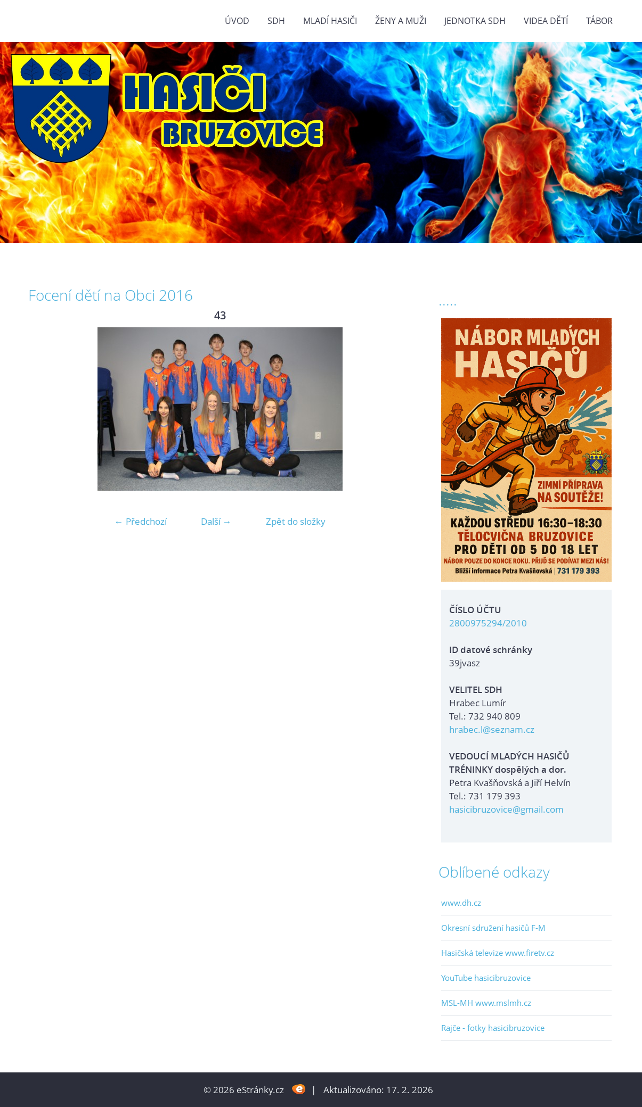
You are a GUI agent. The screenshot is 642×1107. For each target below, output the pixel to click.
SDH (276, 21)
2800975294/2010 (488, 623)
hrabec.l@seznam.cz (491, 729)
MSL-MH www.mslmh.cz (486, 1002)
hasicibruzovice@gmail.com (506, 809)
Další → (216, 521)
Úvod (237, 21)
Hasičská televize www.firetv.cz (497, 952)
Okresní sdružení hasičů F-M (493, 927)
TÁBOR (599, 21)
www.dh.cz (461, 902)
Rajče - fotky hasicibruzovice (493, 1027)
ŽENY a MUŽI (400, 21)
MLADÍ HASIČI (330, 21)
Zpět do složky (296, 521)
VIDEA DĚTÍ (546, 21)
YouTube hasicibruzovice (486, 977)
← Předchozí (141, 521)
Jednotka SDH (475, 21)
